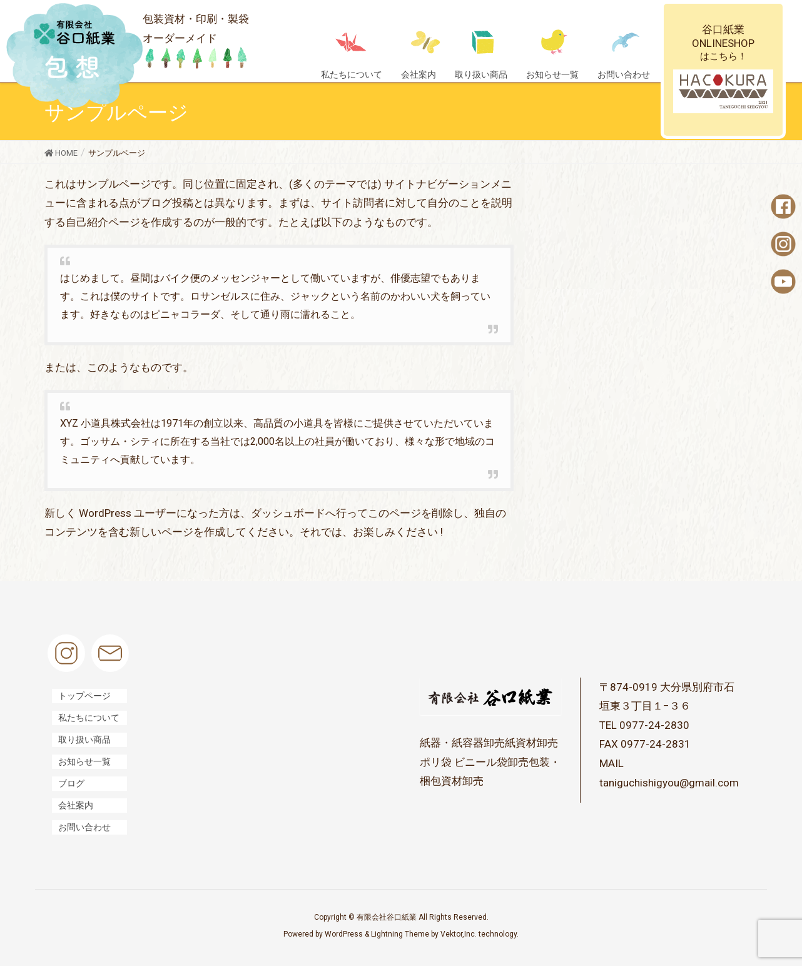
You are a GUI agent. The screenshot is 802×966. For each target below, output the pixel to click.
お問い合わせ (84, 827)
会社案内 (75, 805)
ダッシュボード (288, 513)
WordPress (344, 934)
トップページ (84, 696)
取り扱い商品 (84, 740)
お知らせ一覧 (84, 761)
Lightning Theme (400, 934)
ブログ (71, 783)
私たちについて (88, 718)
